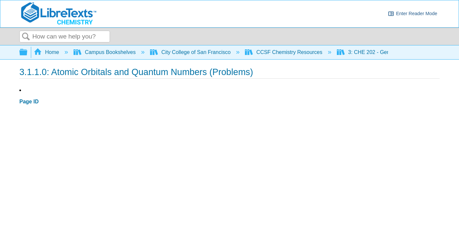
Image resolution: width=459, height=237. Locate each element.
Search (26, 36)
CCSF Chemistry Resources (284, 52)
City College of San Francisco (191, 52)
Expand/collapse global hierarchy (27, 52)
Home (47, 52)
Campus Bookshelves (105, 52)
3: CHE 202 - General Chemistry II (383, 52)
